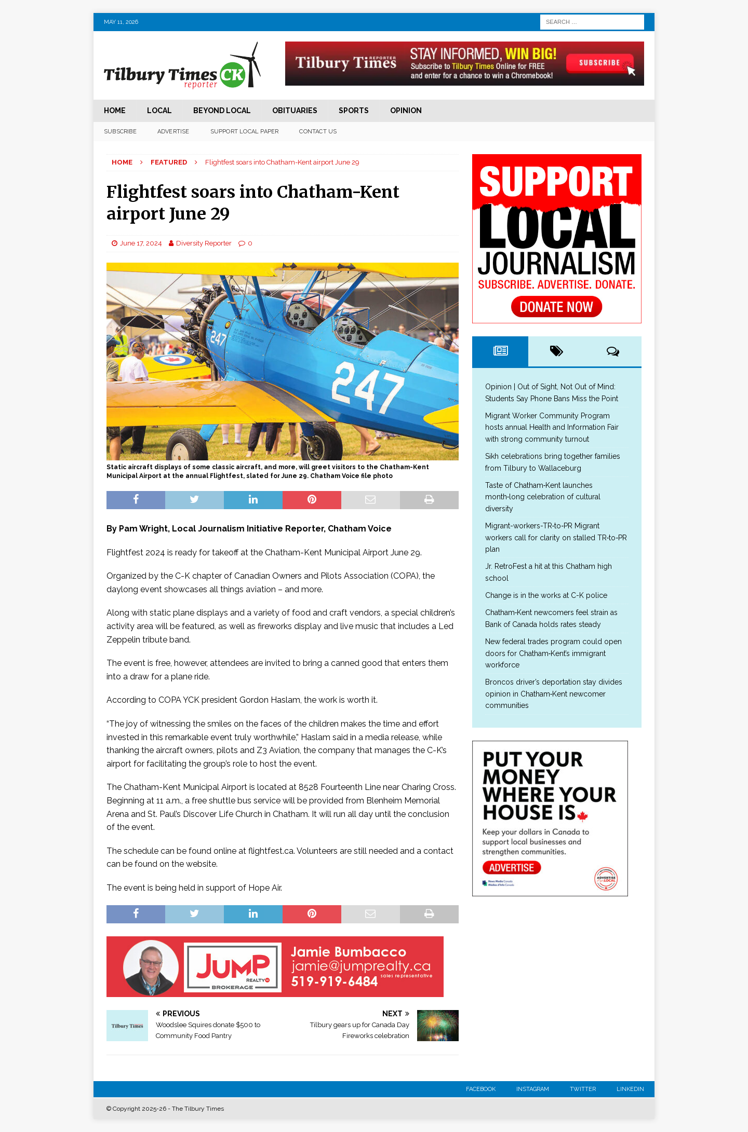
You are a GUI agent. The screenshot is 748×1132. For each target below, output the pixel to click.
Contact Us (318, 131)
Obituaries (294, 110)
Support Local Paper (244, 131)
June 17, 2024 (141, 243)
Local (159, 110)
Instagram (532, 1089)
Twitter (583, 1089)
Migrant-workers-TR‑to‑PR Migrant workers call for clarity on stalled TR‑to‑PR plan (556, 537)
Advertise (173, 131)
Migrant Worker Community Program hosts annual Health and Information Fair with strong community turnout (552, 427)
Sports (354, 110)
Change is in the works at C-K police (546, 595)
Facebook (481, 1089)
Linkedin (630, 1089)
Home (115, 110)
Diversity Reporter (204, 243)
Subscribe (120, 131)
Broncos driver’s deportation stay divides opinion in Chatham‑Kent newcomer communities (553, 694)
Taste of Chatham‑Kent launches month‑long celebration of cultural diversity (543, 497)
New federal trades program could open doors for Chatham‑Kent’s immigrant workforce (553, 653)
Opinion (406, 110)
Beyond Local (222, 110)
